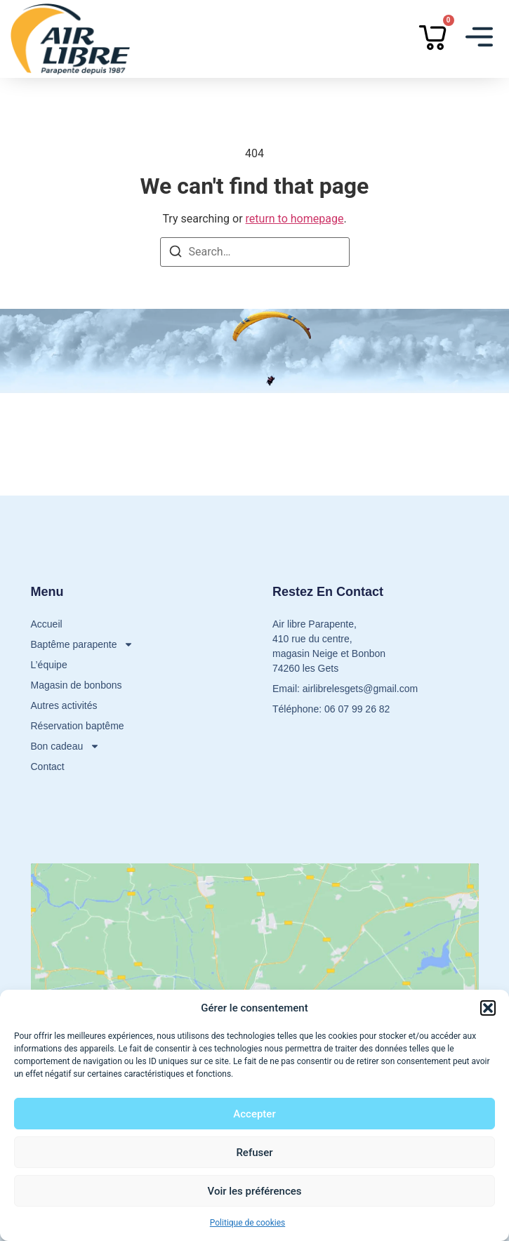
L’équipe (49, 664)
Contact (48, 766)
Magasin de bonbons (76, 685)
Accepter (254, 1114)
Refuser (254, 1152)
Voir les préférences (255, 1191)
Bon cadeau (65, 746)
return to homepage (295, 218)
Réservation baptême (77, 725)
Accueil (46, 624)
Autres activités (64, 705)
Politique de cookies (247, 1223)
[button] (488, 1008)
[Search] (175, 254)
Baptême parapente (82, 644)
